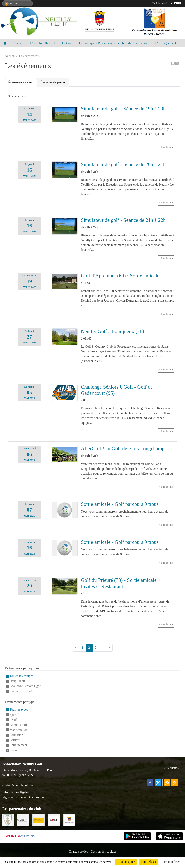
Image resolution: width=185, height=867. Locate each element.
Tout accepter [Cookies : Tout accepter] (126, 861)
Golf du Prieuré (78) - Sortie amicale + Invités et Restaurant (121, 583)
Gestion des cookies (103, 851)
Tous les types (19, 709)
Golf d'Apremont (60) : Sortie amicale (120, 276)
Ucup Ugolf (17, 681)
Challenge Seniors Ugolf (25, 686)
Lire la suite (167, 147)
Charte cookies (78, 851)
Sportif (14, 714)
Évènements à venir (21, 82)
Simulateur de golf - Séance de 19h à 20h (123, 109)
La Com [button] (67, 43)
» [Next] (109, 647)
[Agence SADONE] (23, 820)
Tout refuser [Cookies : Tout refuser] (148, 861)
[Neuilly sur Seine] (69, 820)
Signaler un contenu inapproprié (23, 797)
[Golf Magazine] (54, 820)
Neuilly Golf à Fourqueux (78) (112, 331)
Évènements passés (52, 82)
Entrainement (18, 745)
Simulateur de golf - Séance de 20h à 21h (123, 164)
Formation (16, 735)
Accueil (18, 43)
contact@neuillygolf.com (18, 785)
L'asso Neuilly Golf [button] (43, 43)
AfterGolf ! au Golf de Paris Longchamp (123, 448)
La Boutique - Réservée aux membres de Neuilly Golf (114, 43)
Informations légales (15, 792)
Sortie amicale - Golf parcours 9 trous (120, 504)
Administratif (18, 725)
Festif (13, 719)
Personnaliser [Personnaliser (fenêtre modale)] (171, 861)
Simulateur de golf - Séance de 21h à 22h (123, 220)
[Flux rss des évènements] (174, 782)
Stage (13, 750)
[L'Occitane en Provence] (38, 820)
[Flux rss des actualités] (167, 782)
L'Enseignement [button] (165, 43)
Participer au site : (166, 3)
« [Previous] (76, 647)
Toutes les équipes (21, 676)
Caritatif (15, 740)
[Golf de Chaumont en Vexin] (8, 820)
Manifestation (19, 730)
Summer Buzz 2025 (22, 691)
